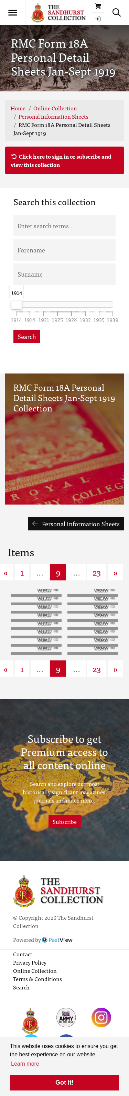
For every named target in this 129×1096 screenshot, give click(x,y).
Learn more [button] (25, 1064)
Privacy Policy (29, 962)
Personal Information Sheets (53, 116)
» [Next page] (115, 572)
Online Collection (55, 107)
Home (18, 107)
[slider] (16, 304)
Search (27, 336)
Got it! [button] (64, 1082)
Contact (22, 953)
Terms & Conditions (37, 978)
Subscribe (65, 821)
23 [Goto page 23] (97, 572)
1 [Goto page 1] (22, 572)
